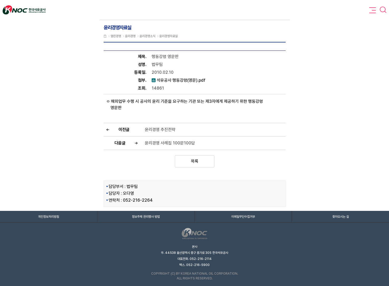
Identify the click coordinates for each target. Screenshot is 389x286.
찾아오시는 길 (340, 217)
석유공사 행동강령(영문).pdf (178, 80)
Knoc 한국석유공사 (24, 9)
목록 (194, 161)
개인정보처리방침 (48, 217)
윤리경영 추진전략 (160, 129)
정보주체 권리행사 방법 (146, 217)
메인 (105, 36)
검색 (383, 10)
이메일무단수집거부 (243, 217)
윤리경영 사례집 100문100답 (170, 143)
